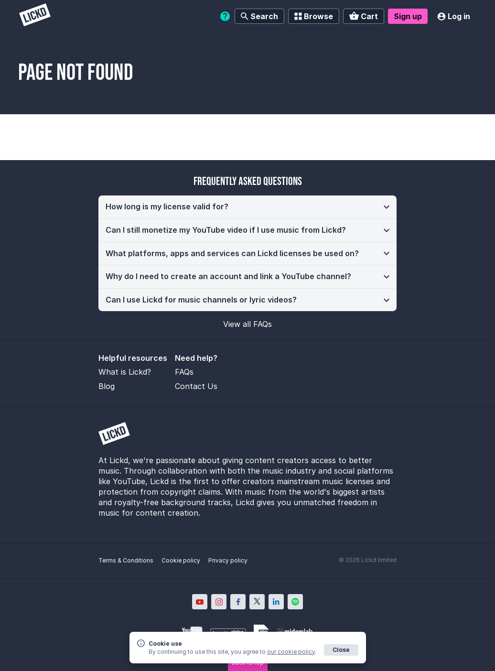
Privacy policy (228, 560)
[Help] (225, 16)
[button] (247, 206)
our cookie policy (291, 651)
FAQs (184, 372)
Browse (313, 16)
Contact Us (196, 386)
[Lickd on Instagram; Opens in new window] (218, 601)
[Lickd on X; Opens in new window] (257, 601)
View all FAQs (247, 324)
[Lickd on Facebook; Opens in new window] (238, 601)
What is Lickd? (124, 372)
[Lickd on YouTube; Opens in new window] (199, 601)
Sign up (408, 16)
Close (341, 649)
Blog (106, 386)
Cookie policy (180, 560)
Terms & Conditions (125, 560)
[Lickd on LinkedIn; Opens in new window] (276, 601)
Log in (453, 16)
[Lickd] (34, 16)
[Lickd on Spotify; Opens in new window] (295, 601)
